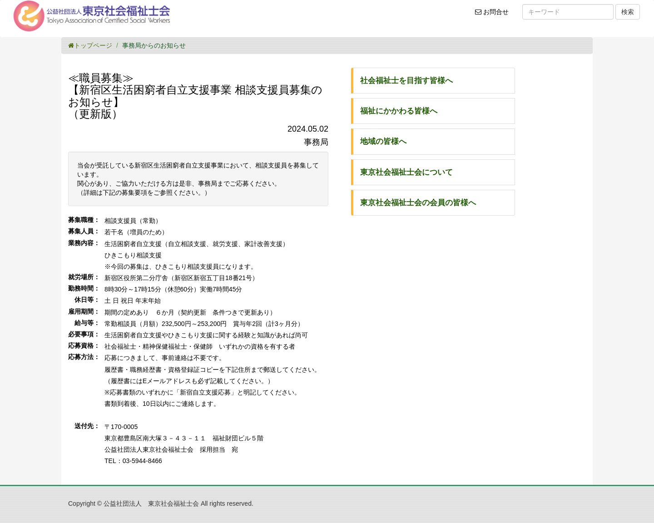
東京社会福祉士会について (406, 172)
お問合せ (495, 15)
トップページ (90, 45)
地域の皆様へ (383, 141)
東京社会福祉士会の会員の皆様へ (418, 202)
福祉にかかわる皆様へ (398, 111)
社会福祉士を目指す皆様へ (406, 80)
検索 (627, 11)
